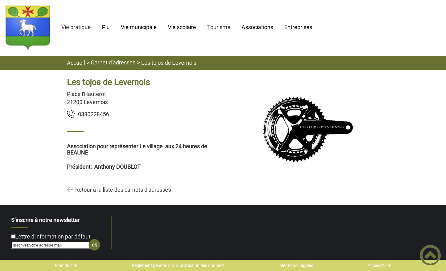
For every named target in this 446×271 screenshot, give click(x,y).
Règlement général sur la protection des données (178, 265)
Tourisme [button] (218, 27)
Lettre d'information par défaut (52, 236)
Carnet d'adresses (113, 62)
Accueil (76, 62)
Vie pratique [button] (76, 27)
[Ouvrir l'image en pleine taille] (307, 128)
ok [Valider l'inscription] (94, 245)
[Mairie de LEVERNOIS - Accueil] (28, 28)
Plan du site (66, 265)
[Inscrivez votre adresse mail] (53, 245)
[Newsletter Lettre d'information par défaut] (13, 236)
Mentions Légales (296, 265)
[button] (430, 255)
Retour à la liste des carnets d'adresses (123, 189)
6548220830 (93, 114)
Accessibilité (379, 265)
